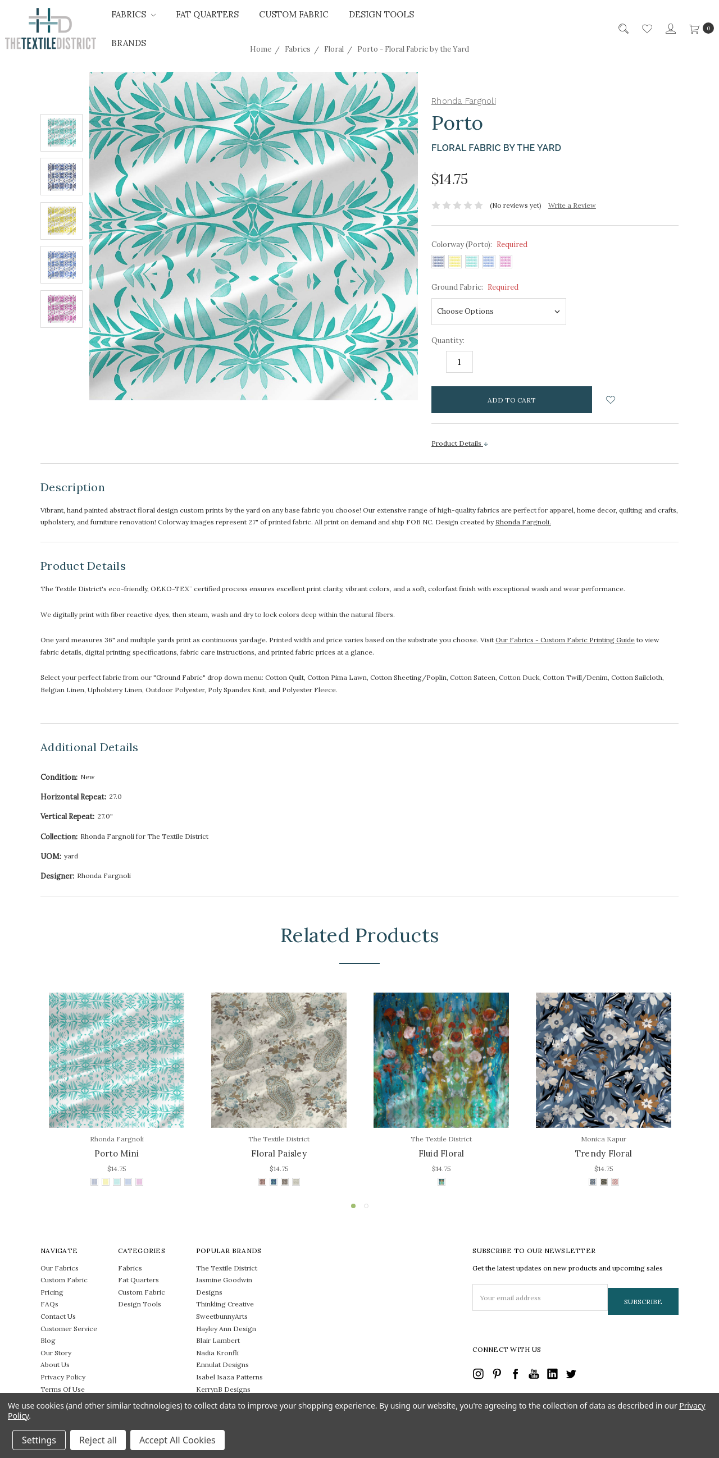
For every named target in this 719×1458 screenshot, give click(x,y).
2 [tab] (366, 1206)
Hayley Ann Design (226, 1328)
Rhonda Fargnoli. (523, 522)
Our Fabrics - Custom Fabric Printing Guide (565, 640)
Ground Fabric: (474, 287)
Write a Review (572, 205)
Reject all (98, 1440)
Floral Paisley (279, 1153)
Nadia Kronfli (217, 1353)
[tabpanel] (116, 1091)
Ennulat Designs (222, 1364)
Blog (48, 1340)
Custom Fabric (294, 14)
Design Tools (381, 14)
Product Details (460, 443)
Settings (39, 1440)
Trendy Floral (603, 1153)
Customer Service (68, 1328)
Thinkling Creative (225, 1304)
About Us (55, 1364)
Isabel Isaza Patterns (229, 1377)
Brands (128, 43)
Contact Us (58, 1316)
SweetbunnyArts (222, 1316)
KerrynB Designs (223, 1389)
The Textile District (226, 1268)
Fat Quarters (207, 14)
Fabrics (133, 14)
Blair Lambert (218, 1340)
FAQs (49, 1304)
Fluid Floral (441, 1153)
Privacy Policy (62, 1377)
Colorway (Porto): (479, 244)
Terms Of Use (62, 1389)
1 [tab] (353, 1206)
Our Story (55, 1353)
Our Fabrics (59, 1268)
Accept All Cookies (177, 1440)
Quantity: (448, 340)
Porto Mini (116, 1153)
